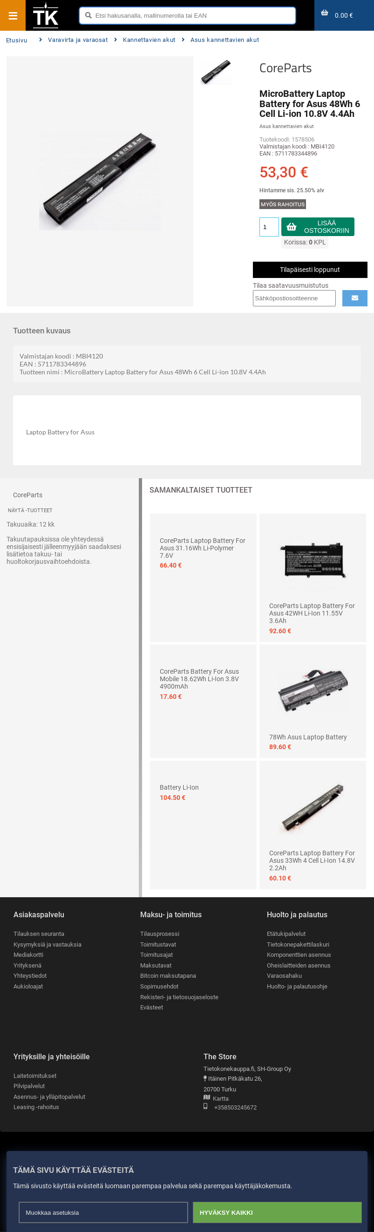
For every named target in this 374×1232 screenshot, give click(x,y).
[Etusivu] (46, 27)
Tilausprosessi (159, 933)
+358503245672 (230, 1107)
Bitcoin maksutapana (168, 976)
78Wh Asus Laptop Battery (308, 737)
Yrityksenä (27, 965)
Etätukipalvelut (286, 933)
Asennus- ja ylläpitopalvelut (49, 1096)
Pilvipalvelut (29, 1086)
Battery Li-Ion (179, 787)
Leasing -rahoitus (36, 1107)
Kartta (216, 1099)
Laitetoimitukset (35, 1075)
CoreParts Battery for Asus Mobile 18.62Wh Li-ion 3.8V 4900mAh (199, 679)
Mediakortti (28, 954)
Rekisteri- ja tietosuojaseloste (179, 997)
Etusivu (16, 40)
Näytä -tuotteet (30, 511)
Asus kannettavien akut (220, 39)
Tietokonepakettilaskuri (298, 944)
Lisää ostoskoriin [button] (326, 226)
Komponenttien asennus (299, 954)
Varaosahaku (284, 976)
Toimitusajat (156, 954)
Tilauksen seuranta (39, 933)
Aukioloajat (28, 986)
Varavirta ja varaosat (73, 39)
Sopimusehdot (159, 986)
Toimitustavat (158, 944)
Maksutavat (155, 965)
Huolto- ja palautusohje (297, 986)
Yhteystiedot (30, 976)
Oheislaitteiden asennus (299, 965)
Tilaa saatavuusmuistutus (290, 285)
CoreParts (285, 67)
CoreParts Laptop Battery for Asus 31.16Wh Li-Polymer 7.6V (202, 548)
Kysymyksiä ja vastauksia (48, 944)
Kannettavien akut (145, 39)
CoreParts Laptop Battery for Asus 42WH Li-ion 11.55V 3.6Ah (312, 613)
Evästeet (151, 1007)
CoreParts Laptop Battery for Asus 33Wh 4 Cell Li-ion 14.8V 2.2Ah (312, 860)
